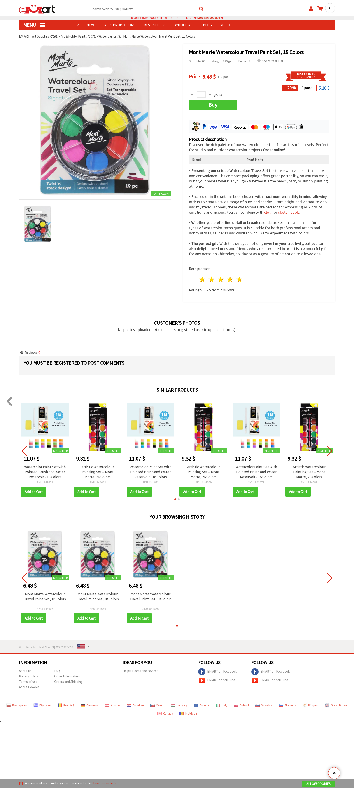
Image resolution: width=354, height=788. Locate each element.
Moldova (188, 713)
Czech (157, 705)
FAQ (57, 671)
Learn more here (104, 783)
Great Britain (336, 705)
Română (66, 705)
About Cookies (29, 687)
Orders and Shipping (68, 682)
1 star (202, 279)
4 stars (230, 279)
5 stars (239, 279)
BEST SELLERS (155, 25)
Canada (165, 713)
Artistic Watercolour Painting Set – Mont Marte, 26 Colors (97, 472)
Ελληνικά (42, 705)
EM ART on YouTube (216, 680)
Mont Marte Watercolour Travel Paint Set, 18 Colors (45, 597)
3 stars (221, 279)
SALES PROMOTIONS (119, 25)
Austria (112, 705)
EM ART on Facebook (217, 672)
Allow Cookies (318, 784)
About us (25, 671)
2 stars (212, 279)
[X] (21, 783)
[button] (175, 499)
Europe (202, 705)
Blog (207, 25)
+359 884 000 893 (208, 18)
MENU (34, 25)
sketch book (288, 212)
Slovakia (263, 705)
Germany (90, 705)
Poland (241, 705)
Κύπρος (310, 705)
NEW (90, 25)
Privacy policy (28, 676)
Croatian (135, 705)
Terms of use (28, 682)
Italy (221, 705)
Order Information (67, 676)
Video (225, 25)
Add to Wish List (270, 61)
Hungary (179, 705)
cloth (268, 212)
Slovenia (287, 705)
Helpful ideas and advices (140, 671)
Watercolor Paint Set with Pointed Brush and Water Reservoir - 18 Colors (45, 472)
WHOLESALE (184, 25)
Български (16, 705)
